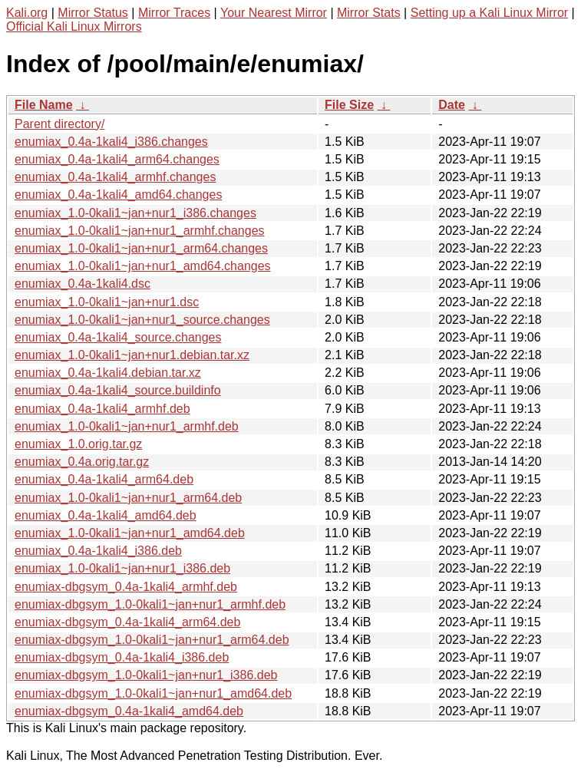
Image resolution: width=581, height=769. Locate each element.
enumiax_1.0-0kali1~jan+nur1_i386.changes (135, 212)
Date (451, 104)
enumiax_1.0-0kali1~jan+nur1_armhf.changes (140, 230)
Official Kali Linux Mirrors (74, 26)
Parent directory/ (59, 123)
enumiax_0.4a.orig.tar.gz (82, 461)
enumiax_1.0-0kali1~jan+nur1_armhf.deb (127, 426)
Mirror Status (93, 12)
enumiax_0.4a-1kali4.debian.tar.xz (108, 372)
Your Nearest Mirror (273, 12)
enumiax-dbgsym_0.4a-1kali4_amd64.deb (129, 711)
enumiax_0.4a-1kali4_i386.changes (111, 141)
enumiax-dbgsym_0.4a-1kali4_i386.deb (122, 657)
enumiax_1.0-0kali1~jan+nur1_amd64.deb (130, 533)
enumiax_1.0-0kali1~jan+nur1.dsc (107, 302)
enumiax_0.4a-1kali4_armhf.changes (115, 176)
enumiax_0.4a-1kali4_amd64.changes (118, 194)
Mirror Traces (174, 12)
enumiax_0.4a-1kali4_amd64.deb (105, 515)
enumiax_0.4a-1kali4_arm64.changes (117, 159)
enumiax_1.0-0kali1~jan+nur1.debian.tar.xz (132, 354)
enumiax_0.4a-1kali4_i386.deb (98, 550)
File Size (349, 104)
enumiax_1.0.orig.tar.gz (78, 444)
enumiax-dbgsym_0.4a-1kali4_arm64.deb (127, 622)
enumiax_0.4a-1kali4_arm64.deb (104, 479)
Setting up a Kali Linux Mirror (489, 12)
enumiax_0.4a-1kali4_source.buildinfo (118, 390)
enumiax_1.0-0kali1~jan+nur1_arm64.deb (128, 497)
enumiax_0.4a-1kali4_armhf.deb (102, 408)
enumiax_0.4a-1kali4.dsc (82, 283)
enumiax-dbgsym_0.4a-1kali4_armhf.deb (126, 586)
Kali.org (27, 12)
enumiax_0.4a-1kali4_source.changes (118, 337)
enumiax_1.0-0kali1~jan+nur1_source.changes (142, 319)
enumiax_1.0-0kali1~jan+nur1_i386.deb (122, 568)
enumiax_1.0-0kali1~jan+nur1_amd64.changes (143, 265)
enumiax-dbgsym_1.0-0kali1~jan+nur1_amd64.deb (153, 693)
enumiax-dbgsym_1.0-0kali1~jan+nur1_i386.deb (146, 675)
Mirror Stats (369, 12)
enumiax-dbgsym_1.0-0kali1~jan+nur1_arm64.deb (152, 639)
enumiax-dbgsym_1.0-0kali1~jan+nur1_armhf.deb (150, 604)
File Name (44, 104)
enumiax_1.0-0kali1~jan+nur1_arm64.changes (141, 248)
